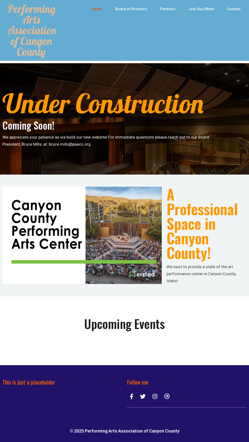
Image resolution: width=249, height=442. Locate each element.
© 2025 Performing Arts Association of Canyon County (124, 430)
